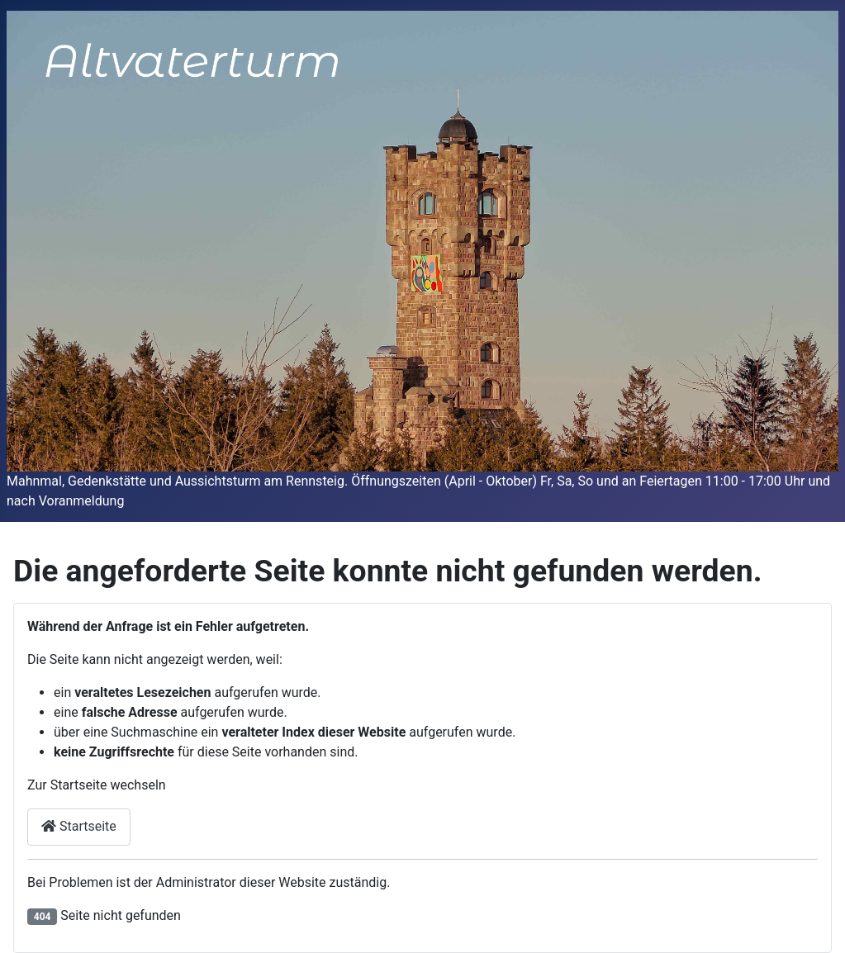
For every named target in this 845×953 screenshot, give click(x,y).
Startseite (78, 826)
